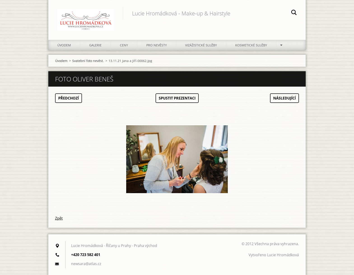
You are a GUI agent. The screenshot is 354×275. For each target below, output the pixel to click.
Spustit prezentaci (177, 98)
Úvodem (64, 45)
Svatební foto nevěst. (88, 61)
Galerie (95, 45)
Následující (284, 98)
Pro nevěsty (156, 45)
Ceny (124, 45)
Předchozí (68, 98)
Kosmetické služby (251, 45)
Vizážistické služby (201, 45)
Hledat (294, 13)
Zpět (59, 218)
